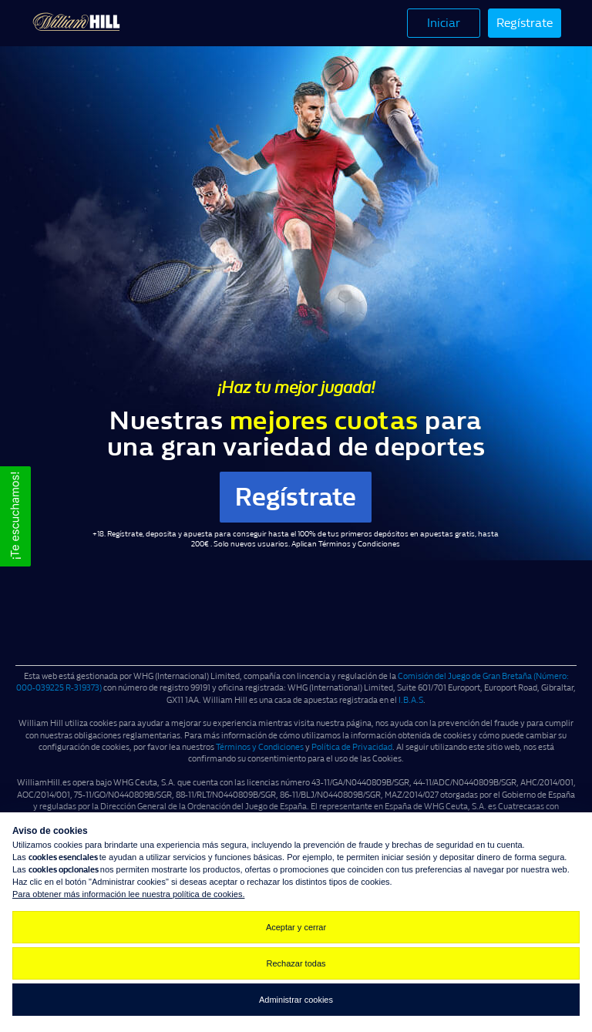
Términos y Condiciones (359, 544)
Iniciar (443, 22)
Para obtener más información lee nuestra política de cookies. (128, 894)
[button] (15, 516)
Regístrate (524, 22)
